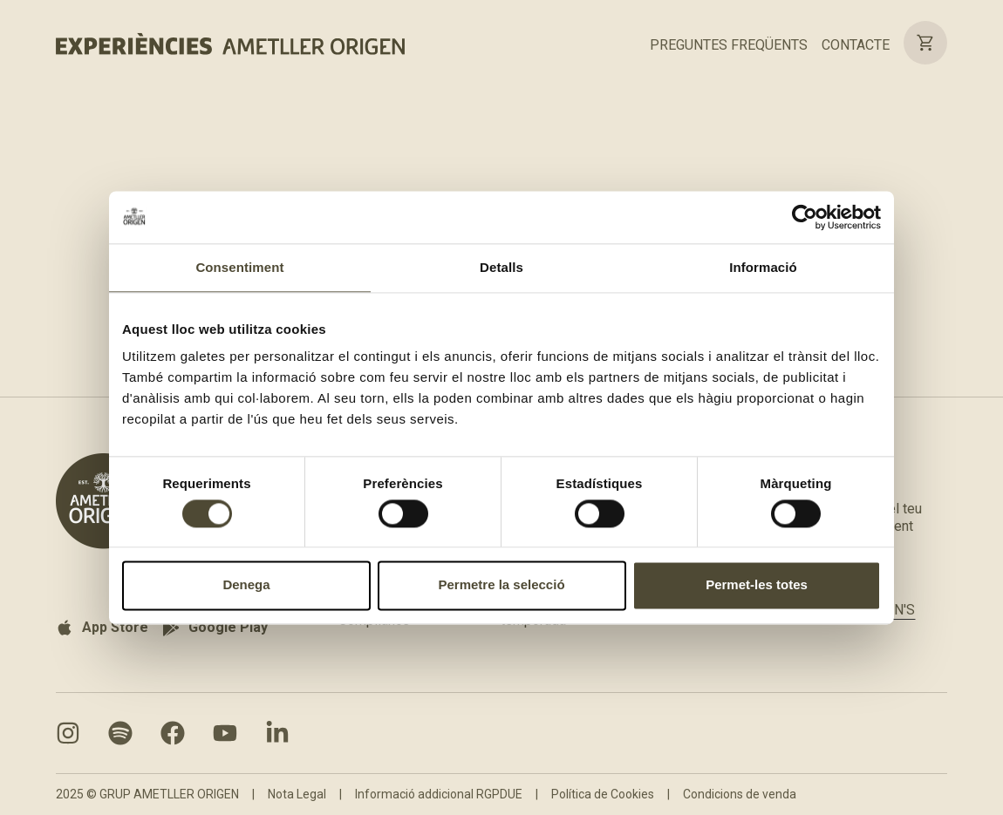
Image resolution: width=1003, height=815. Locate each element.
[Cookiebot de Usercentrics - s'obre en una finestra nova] (804, 217)
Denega (246, 585)
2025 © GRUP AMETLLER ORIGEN (147, 794)
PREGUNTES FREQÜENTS (729, 45)
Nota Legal (297, 794)
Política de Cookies (602, 794)
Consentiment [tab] (239, 267)
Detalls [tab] (501, 267)
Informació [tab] (763, 267)
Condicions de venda (739, 794)
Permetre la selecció (501, 585)
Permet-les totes (757, 585)
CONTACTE (856, 45)
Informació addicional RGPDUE (438, 794)
